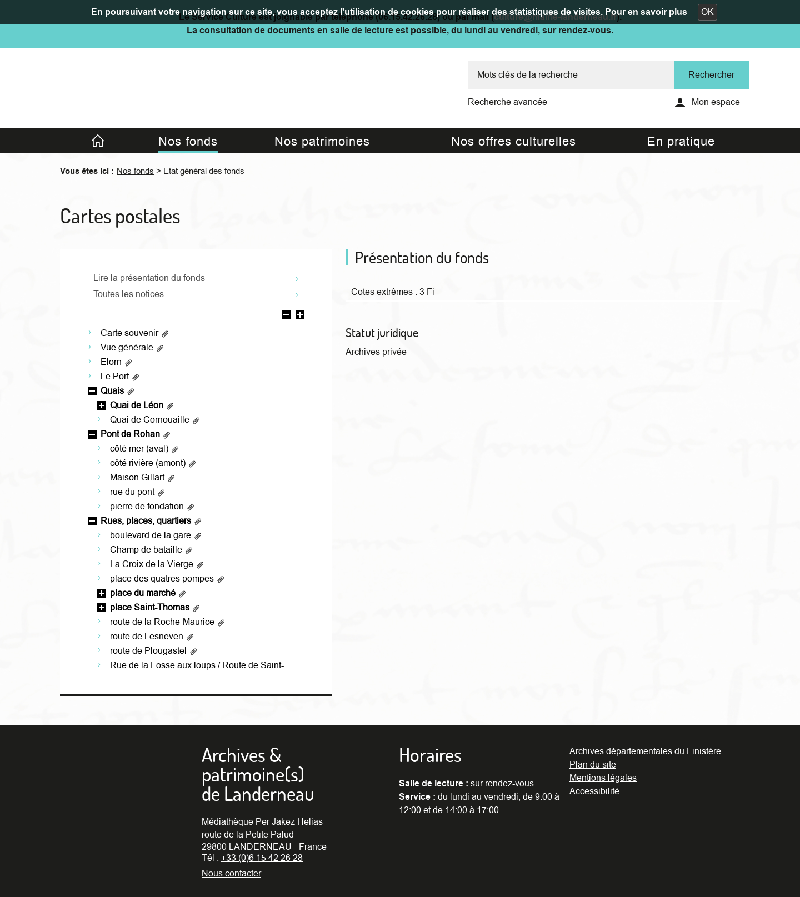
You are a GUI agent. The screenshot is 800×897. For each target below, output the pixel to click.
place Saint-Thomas (155, 608)
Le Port (120, 376)
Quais (118, 391)
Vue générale (132, 348)
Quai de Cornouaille (155, 420)
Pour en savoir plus (646, 12)
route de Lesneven (152, 636)
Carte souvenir (135, 333)
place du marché (148, 593)
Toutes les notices (128, 294)
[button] (707, 12)
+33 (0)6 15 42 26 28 (262, 858)
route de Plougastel (154, 651)
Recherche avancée (507, 102)
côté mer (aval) (144, 449)
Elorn (117, 362)
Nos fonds (135, 171)
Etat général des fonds (203, 171)
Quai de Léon (142, 405)
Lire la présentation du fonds (149, 278)
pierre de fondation (152, 506)
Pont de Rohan (136, 434)
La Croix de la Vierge (157, 564)
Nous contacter (231, 874)
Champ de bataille (151, 550)
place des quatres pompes (167, 579)
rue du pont (138, 492)
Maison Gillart (143, 478)
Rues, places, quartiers (151, 521)
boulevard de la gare (156, 535)
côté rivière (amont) (153, 463)
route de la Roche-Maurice (168, 622)
